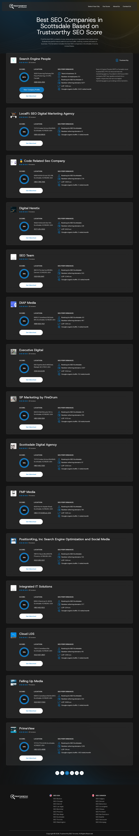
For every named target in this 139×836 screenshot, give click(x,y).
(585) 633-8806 (39, 134)
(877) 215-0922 (39, 229)
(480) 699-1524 (39, 418)
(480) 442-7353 (39, 466)
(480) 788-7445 (39, 182)
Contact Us (127, 6)
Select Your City (94, 6)
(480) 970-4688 (39, 749)
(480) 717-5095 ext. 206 (42, 513)
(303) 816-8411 (39, 276)
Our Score (106, 6)
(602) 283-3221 (39, 560)
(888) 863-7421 (39, 324)
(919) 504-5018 (39, 371)
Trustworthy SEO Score (69, 32)
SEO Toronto (73, 834)
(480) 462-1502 (39, 607)
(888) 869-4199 (39, 82)
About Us (116, 6)
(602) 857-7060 (39, 702)
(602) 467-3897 (39, 655)
